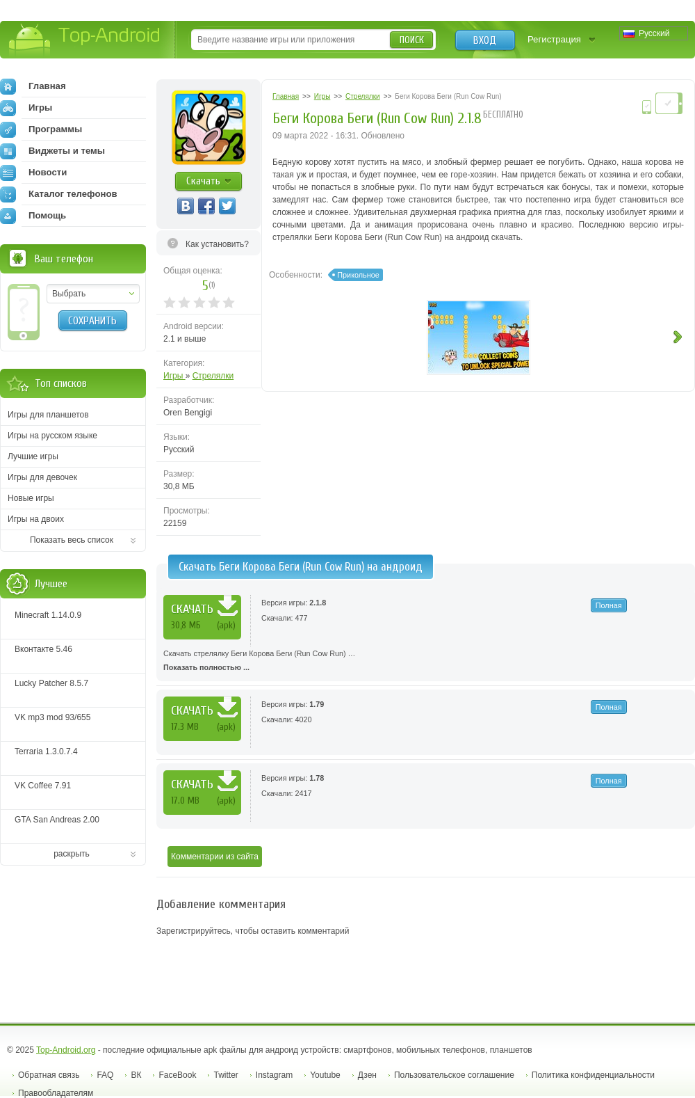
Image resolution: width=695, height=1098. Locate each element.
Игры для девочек (42, 477)
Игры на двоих (36, 519)
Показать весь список (71, 540)
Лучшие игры (33, 456)
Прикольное (358, 275)
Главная (33, 86)
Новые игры (31, 498)
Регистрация (554, 39)
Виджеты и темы (52, 151)
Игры (174, 376)
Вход (484, 40)
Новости (33, 172)
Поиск (412, 40)
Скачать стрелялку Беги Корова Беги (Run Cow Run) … (425, 661)
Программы (41, 129)
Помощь (33, 215)
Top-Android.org (65, 1050)
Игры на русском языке (52, 435)
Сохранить (92, 321)
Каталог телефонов (58, 194)
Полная (609, 605)
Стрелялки (213, 376)
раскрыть (72, 854)
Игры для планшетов (48, 415)
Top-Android (85, 41)
